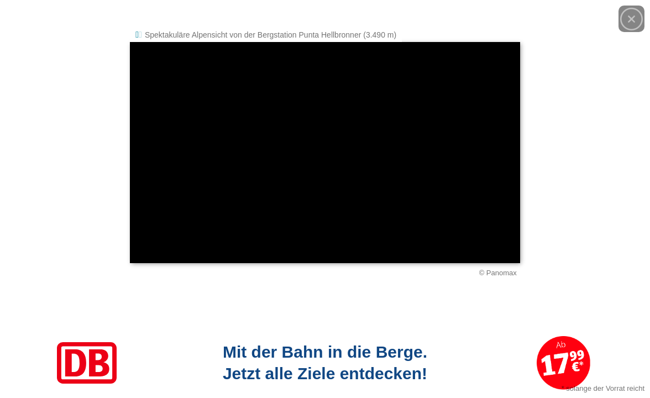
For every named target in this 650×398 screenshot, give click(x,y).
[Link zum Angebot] (325, 363)
